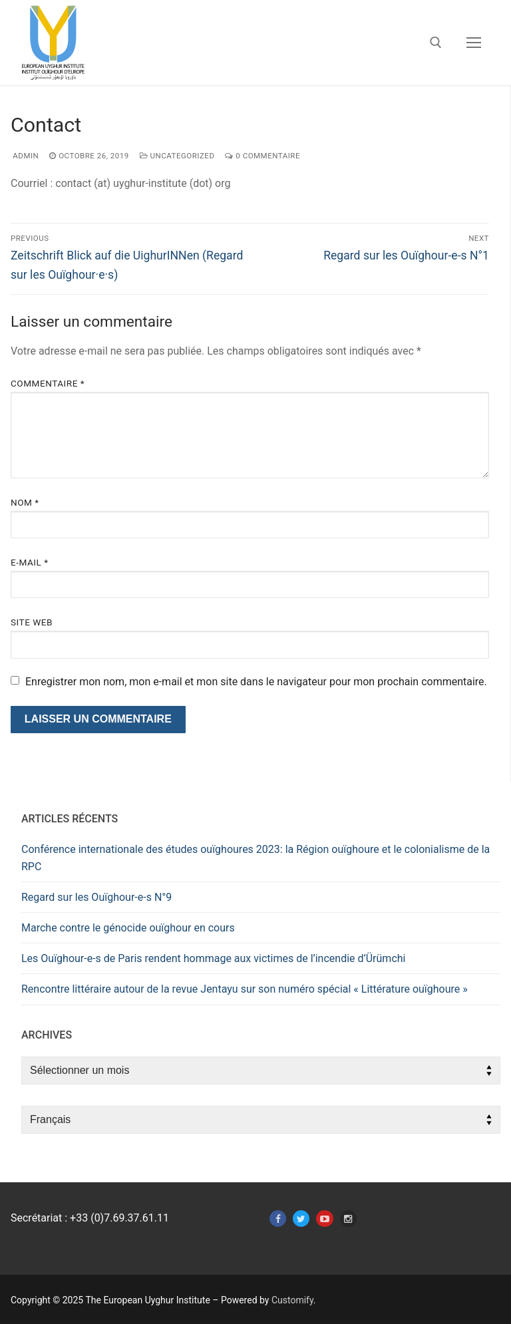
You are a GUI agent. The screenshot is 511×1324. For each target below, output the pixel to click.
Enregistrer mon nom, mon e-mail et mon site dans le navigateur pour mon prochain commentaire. (256, 681)
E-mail (30, 562)
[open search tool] (436, 43)
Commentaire (48, 383)
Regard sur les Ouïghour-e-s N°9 (96, 897)
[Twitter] (301, 1218)
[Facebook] (277, 1218)
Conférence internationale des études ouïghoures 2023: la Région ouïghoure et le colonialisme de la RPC (255, 858)
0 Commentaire (262, 155)
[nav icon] (473, 43)
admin (25, 155)
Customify (292, 1300)
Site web (32, 622)
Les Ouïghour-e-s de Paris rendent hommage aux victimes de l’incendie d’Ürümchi (213, 958)
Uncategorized (177, 155)
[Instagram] (348, 1218)
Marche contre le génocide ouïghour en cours (128, 927)
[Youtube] (324, 1218)
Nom (25, 502)
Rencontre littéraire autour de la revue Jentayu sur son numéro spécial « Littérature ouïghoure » (244, 989)
